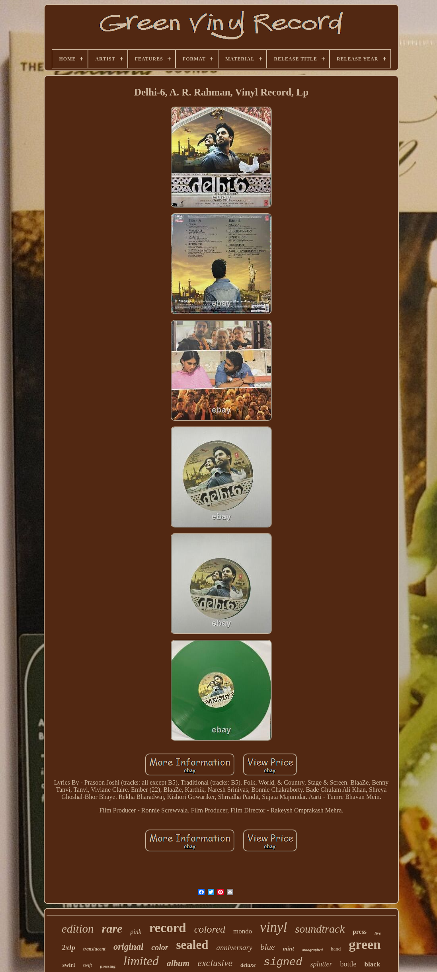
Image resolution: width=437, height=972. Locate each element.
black (372, 964)
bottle (348, 964)
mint (288, 948)
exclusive (214, 963)
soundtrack (319, 929)
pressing (107, 966)
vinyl (273, 927)
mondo (242, 931)
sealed (192, 945)
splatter (321, 964)
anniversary (234, 947)
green (365, 944)
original (128, 947)
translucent (94, 949)
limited (141, 961)
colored (209, 929)
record (167, 928)
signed (282, 962)
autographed (312, 950)
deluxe (248, 965)
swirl (68, 965)
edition (78, 928)
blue (267, 947)
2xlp (68, 947)
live (378, 933)
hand (336, 949)
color (159, 947)
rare (112, 928)
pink (135, 931)
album (178, 963)
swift (87, 965)
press (360, 931)
